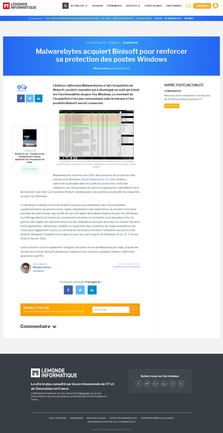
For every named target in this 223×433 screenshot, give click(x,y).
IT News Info (83, 393)
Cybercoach (144, 18)
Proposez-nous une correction (126, 267)
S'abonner (202, 5)
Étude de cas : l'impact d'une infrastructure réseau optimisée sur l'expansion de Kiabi (30, 158)
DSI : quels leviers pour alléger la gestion (72, 18)
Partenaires (174, 5)
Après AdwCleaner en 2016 (98, 179)
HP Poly (106, 18)
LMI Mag (188, 18)
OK (133, 310)
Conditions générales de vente (157, 418)
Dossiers (97, 5)
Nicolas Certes (42, 267)
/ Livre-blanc (29, 151)
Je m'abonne (172, 106)
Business (114, 42)
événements (114, 5)
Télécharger (30, 169)
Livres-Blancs (153, 5)
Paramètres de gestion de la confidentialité (111, 422)
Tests (158, 18)
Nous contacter (57, 418)
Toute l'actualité (95, 42)
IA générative (173, 18)
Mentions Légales (96, 418)
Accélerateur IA (124, 18)
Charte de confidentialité (123, 418)
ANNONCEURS (76, 418)
